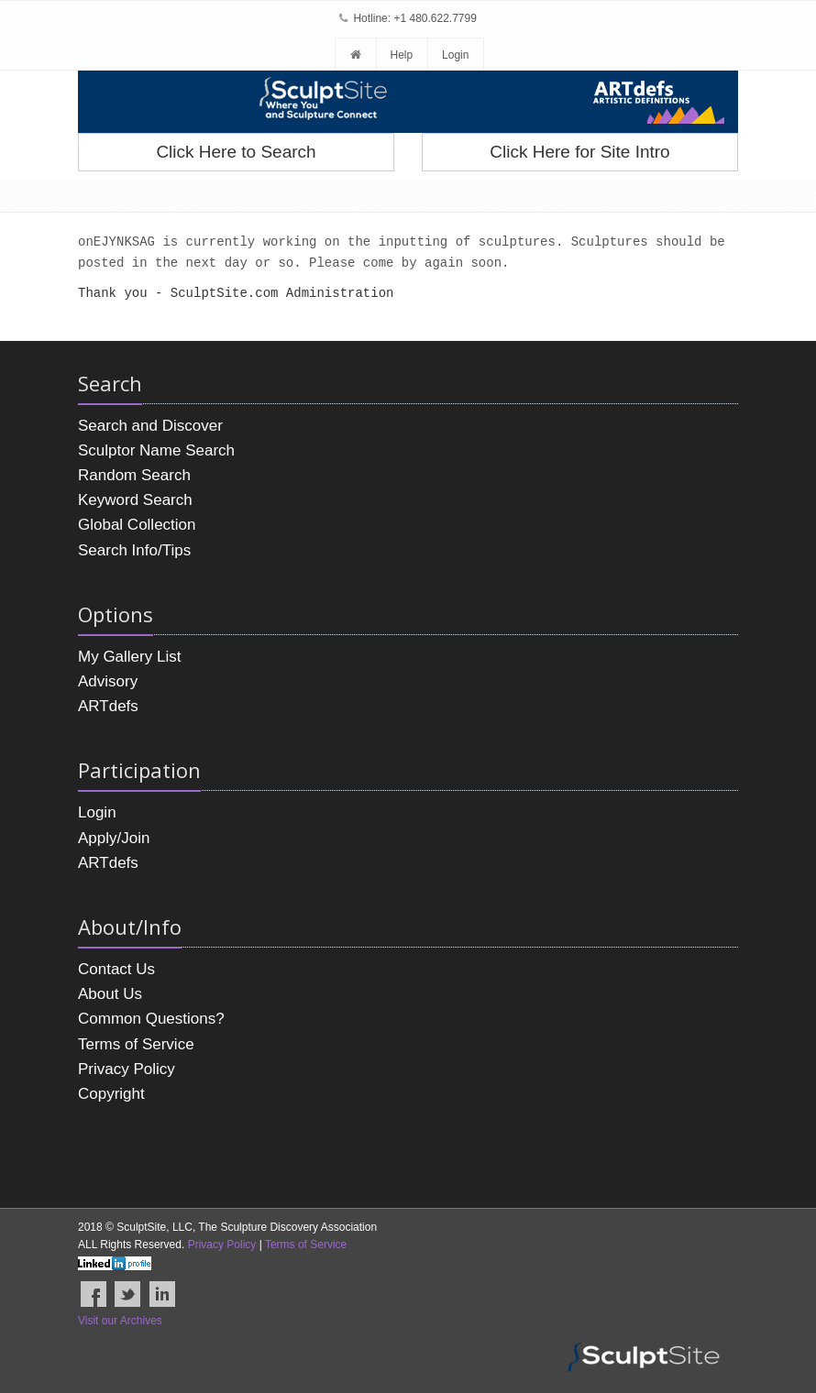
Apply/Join (113, 838)
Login (455, 55)
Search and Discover (150, 425)
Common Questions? (151, 1018)
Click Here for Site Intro (579, 151)
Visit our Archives (120, 1320)
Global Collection (137, 524)
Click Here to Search (235, 151)
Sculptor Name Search (156, 450)
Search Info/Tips (134, 550)
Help (401, 55)
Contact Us (116, 969)
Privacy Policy (126, 1069)
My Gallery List (129, 656)
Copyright (111, 1093)
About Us (110, 994)
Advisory (108, 681)
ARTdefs (108, 706)
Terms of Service (136, 1044)
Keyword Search (135, 500)
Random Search (134, 475)
